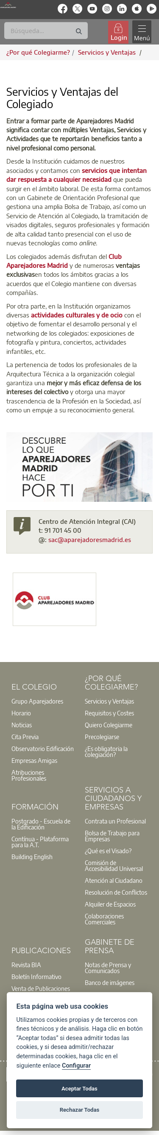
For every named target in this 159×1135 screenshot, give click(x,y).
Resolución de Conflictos (116, 892)
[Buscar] (46, 30)
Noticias (21, 725)
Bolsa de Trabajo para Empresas (112, 836)
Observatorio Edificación (42, 748)
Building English (32, 856)
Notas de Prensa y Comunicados (108, 967)
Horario (21, 713)
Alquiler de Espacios (110, 904)
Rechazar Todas (80, 1110)
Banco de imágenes (109, 982)
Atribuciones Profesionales (28, 775)
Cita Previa (25, 736)
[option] (43, 701)
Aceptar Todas (79, 1088)
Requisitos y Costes (109, 713)
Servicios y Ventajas (109, 701)
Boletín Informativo (36, 976)
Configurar (76, 1065)
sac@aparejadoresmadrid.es (89, 539)
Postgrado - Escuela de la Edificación (40, 824)
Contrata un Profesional (115, 821)
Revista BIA (26, 964)
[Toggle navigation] (141, 32)
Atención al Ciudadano (113, 880)
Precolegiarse (102, 736)
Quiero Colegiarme (108, 725)
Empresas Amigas (34, 760)
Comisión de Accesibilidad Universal (114, 865)
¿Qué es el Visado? (108, 850)
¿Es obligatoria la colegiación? (106, 751)
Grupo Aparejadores (37, 701)
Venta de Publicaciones (40, 988)
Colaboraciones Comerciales (104, 919)
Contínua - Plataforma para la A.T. (40, 841)
